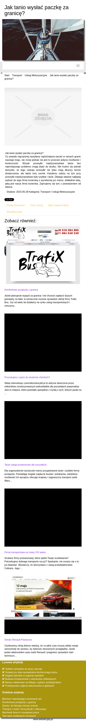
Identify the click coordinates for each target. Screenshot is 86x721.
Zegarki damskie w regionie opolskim (24, 675)
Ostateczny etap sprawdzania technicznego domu (31, 672)
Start (6, 75)
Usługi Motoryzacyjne (36, 75)
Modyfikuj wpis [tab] (14, 212)
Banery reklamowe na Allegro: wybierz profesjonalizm (33, 682)
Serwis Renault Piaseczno (18, 639)
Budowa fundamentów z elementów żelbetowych (30, 679)
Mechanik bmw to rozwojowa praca (20, 712)
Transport (17, 75)
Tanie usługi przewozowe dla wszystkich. (25, 464)
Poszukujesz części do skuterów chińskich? (27, 377)
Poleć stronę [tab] (36, 205)
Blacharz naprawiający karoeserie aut (22, 699)
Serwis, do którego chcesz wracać (20, 705)
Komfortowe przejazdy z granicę (21, 289)
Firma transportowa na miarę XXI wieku (25, 552)
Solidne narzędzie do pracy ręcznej (23, 669)
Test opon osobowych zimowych (19, 716)
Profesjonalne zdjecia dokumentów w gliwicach (29, 686)
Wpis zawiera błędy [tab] (58, 205)
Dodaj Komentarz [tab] (16, 205)
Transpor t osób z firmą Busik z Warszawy (24, 709)
